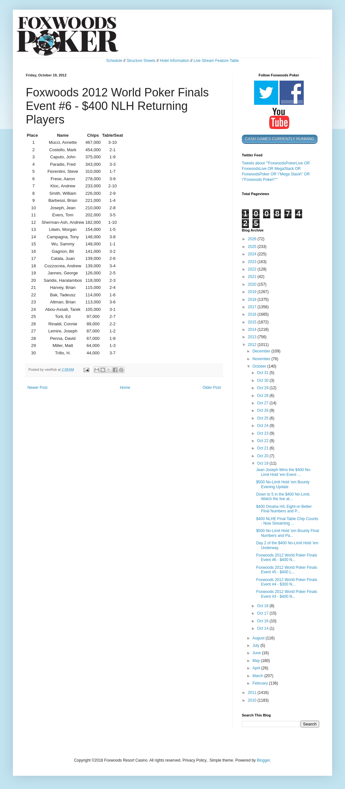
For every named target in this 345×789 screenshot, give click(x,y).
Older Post (211, 387)
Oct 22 (263, 441)
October (259, 366)
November (261, 359)
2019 (253, 292)
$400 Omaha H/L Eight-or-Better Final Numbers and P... (283, 508)
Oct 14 (263, 628)
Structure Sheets (141, 60)
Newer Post (37, 387)
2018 (253, 299)
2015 (253, 322)
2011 (253, 692)
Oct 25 (263, 418)
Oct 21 (263, 448)
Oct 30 (263, 380)
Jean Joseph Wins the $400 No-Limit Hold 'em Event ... (283, 472)
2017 (253, 307)
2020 (253, 284)
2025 (253, 246)
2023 (253, 262)
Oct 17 (263, 613)
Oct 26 (263, 410)
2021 (253, 276)
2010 (253, 700)
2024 (253, 254)
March (258, 676)
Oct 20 (263, 456)
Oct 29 (263, 388)
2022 (253, 269)
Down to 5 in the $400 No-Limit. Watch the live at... (283, 496)
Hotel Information (174, 60)
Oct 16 (263, 621)
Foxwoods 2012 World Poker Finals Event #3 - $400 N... (286, 593)
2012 (253, 344)
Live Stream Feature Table (216, 60)
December (261, 351)
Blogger (263, 760)
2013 (253, 337)
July (256, 645)
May (256, 660)
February (260, 683)
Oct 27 (263, 403)
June (257, 653)
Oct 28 (263, 395)
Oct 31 (263, 372)
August (259, 638)
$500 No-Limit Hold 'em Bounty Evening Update (283, 484)
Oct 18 (263, 606)
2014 (253, 329)
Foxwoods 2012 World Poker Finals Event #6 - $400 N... (286, 557)
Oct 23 (263, 433)
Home (125, 387)
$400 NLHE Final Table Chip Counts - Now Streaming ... (287, 521)
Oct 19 (263, 463)
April (256, 668)
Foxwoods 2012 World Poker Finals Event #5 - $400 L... (286, 569)
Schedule (114, 60)
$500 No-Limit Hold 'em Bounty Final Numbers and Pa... (287, 533)
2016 (253, 314)
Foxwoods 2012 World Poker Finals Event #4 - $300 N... (286, 582)
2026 (253, 239)
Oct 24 (263, 425)
